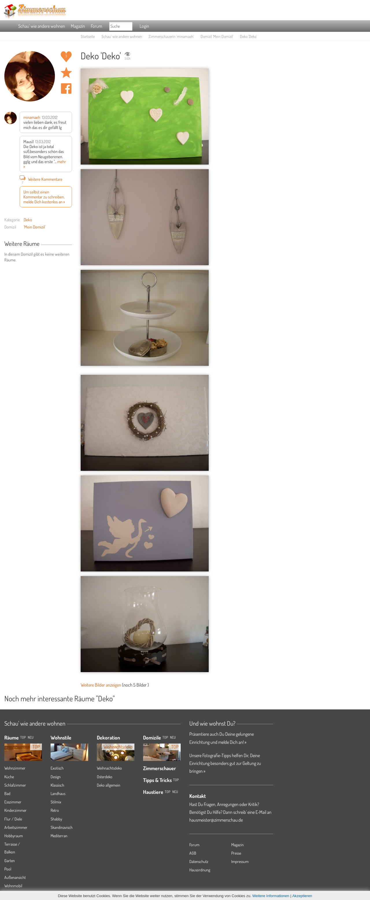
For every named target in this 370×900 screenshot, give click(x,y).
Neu (173, 737)
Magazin (78, 26)
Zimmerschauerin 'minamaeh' (171, 36)
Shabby (56, 818)
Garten (9, 860)
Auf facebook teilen (66, 88)
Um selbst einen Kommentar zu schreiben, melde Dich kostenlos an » (44, 196)
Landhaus (58, 793)
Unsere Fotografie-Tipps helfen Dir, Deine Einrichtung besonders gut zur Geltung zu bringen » (225, 763)
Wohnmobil (13, 885)
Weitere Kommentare (41, 179)
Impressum (240, 861)
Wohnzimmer (14, 768)
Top (165, 737)
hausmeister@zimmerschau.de (216, 820)
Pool (7, 868)
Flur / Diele (13, 818)
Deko (28, 219)
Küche (9, 776)
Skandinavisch (62, 827)
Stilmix (56, 801)
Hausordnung (199, 869)
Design (56, 776)
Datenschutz (198, 861)
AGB (192, 853)
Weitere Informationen (270, 896)
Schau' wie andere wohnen (41, 26)
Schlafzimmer (15, 785)
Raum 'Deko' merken (66, 72)
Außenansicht (15, 877)
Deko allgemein (108, 785)
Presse (236, 853)
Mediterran (59, 835)
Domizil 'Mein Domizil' (217, 36)
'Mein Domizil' (34, 226)
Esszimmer (12, 801)
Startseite (88, 36)
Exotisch (57, 768)
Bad (7, 793)
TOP (23, 737)
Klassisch (57, 785)
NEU (31, 737)
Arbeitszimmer (15, 827)
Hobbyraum (13, 835)
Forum (96, 26)
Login (144, 26)
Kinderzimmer (15, 810)
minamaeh (31, 117)
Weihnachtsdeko (109, 768)
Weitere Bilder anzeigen (101, 685)
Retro (55, 810)
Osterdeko (104, 776)
